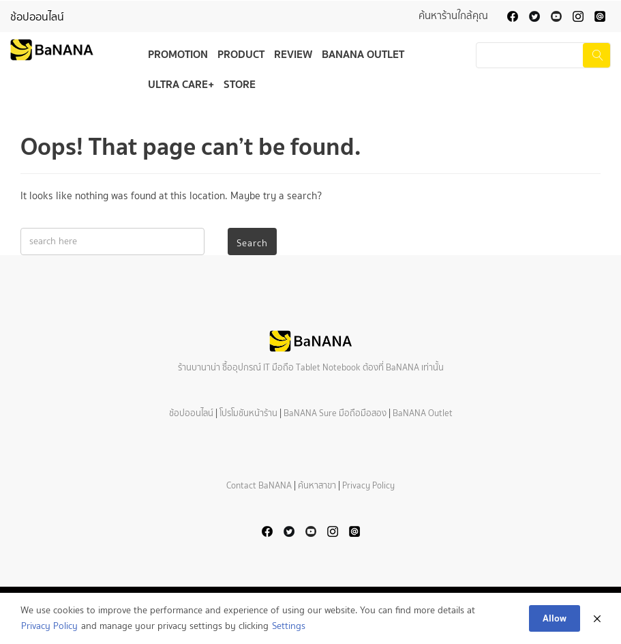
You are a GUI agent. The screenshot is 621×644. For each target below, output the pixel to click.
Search (252, 243)
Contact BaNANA (259, 485)
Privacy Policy (368, 485)
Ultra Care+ (181, 84)
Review (293, 54)
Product (240, 54)
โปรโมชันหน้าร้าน (248, 413)
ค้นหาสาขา (317, 485)
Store (240, 84)
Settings (288, 626)
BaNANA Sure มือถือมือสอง (335, 413)
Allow (554, 618)
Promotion (178, 54)
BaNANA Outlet (363, 54)
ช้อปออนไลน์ (37, 17)
